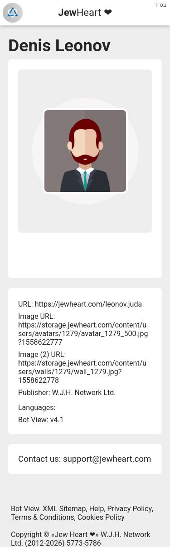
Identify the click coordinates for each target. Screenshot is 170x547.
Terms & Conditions (42, 517)
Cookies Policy (101, 517)
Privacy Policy (129, 508)
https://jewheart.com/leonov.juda (88, 304)
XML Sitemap (64, 508)
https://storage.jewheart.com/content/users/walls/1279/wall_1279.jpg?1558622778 (82, 372)
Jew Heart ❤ (74, 534)
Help (96, 508)
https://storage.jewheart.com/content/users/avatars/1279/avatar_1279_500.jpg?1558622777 (83, 334)
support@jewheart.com (107, 459)
